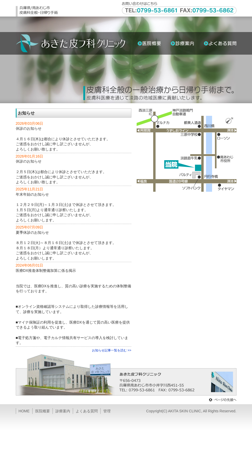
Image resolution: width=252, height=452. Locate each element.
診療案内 (62, 411)
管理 (107, 411)
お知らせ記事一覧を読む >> (111, 350)
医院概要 (42, 411)
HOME (24, 411)
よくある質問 (87, 411)
